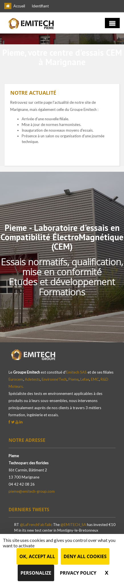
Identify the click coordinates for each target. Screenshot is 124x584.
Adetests (32, 379)
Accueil (19, 6)
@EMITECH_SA (73, 524)
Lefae (84, 379)
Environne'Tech (54, 379)
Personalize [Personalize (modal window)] (36, 573)
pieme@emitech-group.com (32, 491)
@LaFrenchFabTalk (35, 524)
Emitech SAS (76, 372)
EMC (95, 379)
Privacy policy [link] (78, 573)
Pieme (73, 379)
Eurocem (16, 379)
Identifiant (40, 6)
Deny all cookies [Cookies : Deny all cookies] (85, 556)
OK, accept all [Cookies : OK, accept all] (37, 556)
